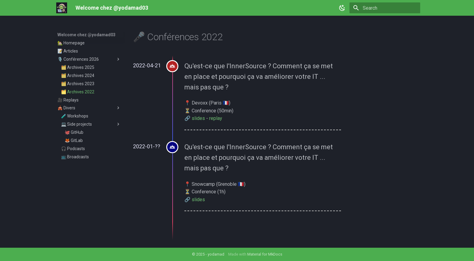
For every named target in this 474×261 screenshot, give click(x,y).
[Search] (384, 7)
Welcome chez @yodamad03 (86, 34)
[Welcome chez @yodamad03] (61, 7)
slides (198, 118)
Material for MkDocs (264, 254)
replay (215, 118)
